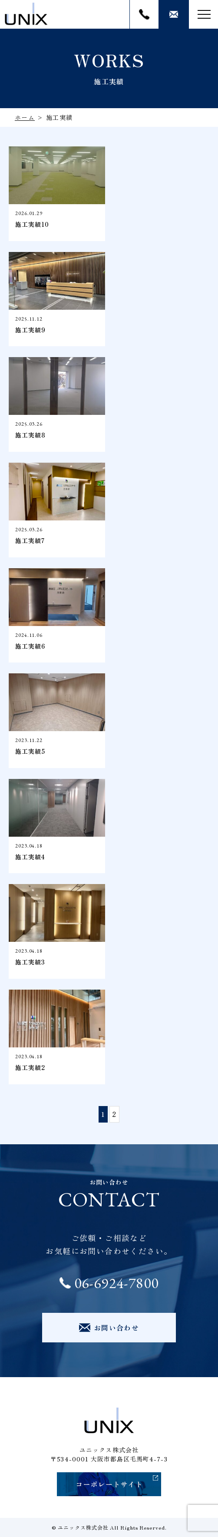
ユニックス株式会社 (83, 1527)
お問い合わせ (174, 14)
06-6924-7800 (144, 14)
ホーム (25, 117)
